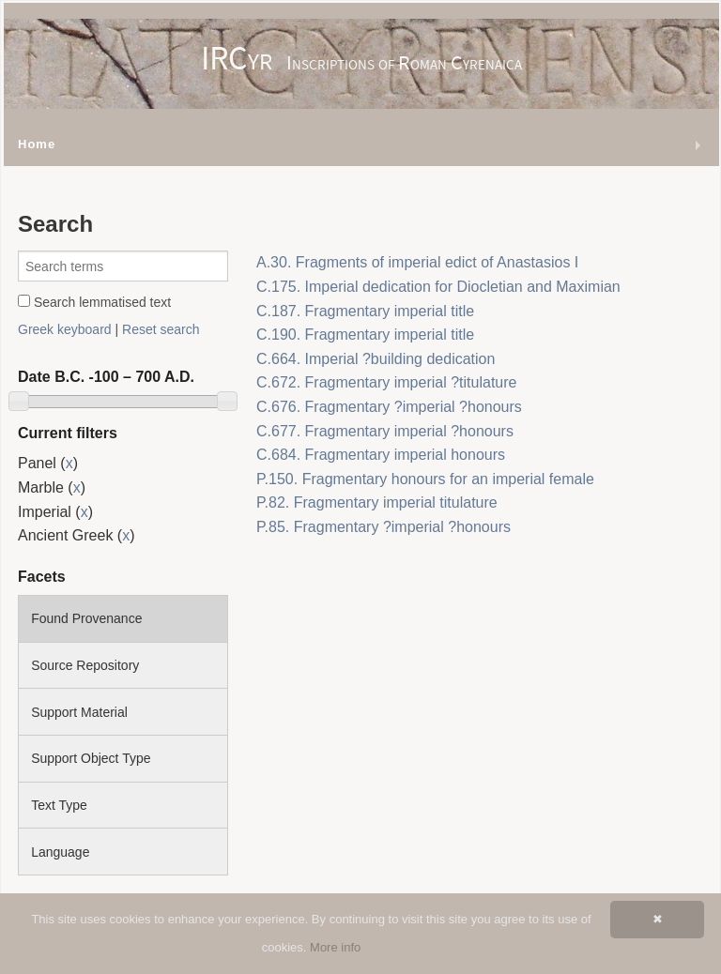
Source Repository (85, 665)
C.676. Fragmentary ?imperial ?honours (389, 407)
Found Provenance (86, 618)
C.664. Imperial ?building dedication (375, 359)
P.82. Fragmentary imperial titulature (377, 502)
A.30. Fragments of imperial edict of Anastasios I (417, 262)
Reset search (160, 329)
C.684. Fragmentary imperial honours (380, 455)
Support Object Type (90, 758)
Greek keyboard (65, 329)
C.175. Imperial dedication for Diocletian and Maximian (438, 287)
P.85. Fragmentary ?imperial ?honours (383, 527)
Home (36, 144)
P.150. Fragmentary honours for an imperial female (425, 479)
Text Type (59, 805)
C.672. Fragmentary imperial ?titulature (386, 382)
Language (60, 852)
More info (335, 947)
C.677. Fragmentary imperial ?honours (385, 431)
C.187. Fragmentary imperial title (365, 311)
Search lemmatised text (94, 302)
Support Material (79, 712)
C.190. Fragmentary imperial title (365, 334)
